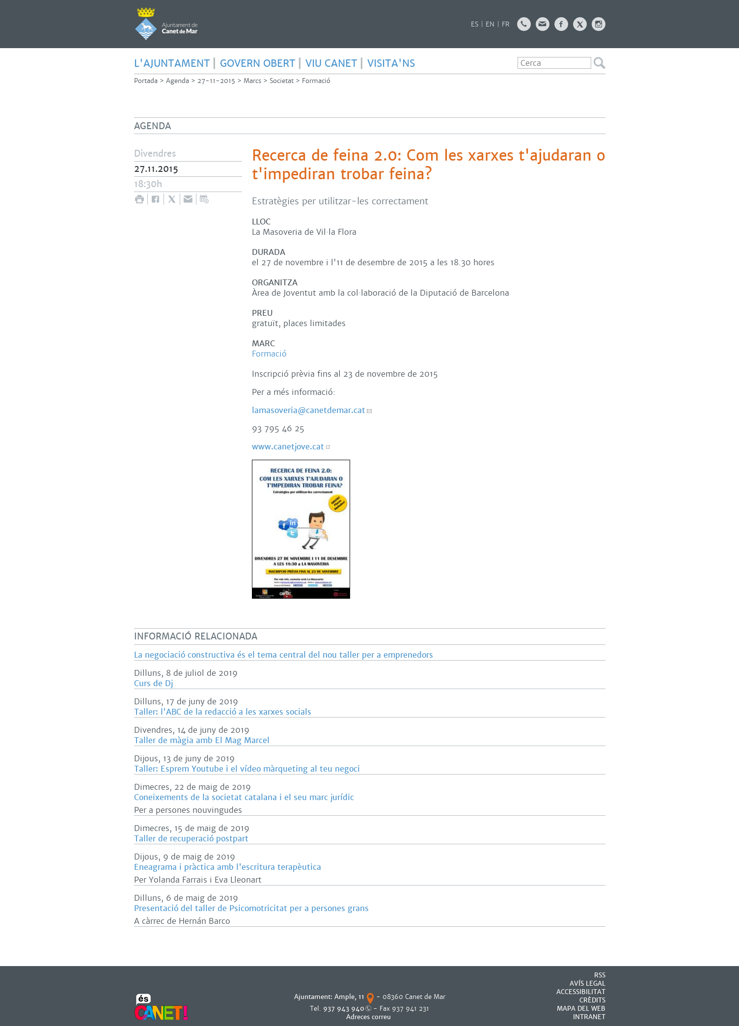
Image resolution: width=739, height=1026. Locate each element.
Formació (316, 81)
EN (490, 24)
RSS (599, 975)
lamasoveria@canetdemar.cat (308, 410)
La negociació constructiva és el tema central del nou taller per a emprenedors (283, 655)
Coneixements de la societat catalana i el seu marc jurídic (244, 797)
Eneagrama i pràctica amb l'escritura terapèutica (227, 867)
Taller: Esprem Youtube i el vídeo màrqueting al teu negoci (247, 769)
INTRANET (589, 1017)
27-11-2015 (216, 81)
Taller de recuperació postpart (191, 838)
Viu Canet (331, 63)
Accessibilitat (580, 992)
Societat (282, 81)
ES (474, 24)
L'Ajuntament (172, 63)
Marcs (252, 81)
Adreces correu (369, 1017)
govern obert (258, 63)
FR (506, 24)
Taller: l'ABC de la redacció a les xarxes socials (222, 712)
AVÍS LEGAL (587, 983)
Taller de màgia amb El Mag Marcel (202, 740)
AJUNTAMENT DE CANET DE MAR (166, 23)
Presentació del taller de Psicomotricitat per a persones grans (251, 908)
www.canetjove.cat (288, 447)
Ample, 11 (349, 997)
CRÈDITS (592, 1000)
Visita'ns (391, 63)
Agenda (177, 81)
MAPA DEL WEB (581, 1008)
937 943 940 (343, 1008)
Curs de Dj (153, 683)
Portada (146, 81)
